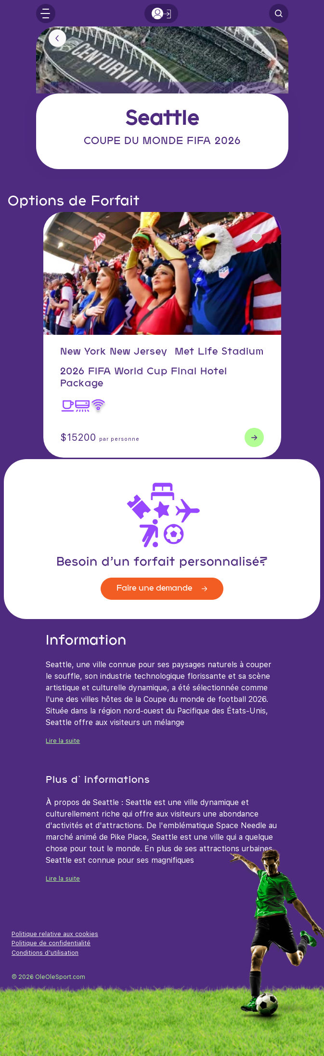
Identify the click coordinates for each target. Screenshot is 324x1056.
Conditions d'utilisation (45, 952)
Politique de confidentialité (51, 943)
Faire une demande (162, 588)
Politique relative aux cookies (55, 933)
